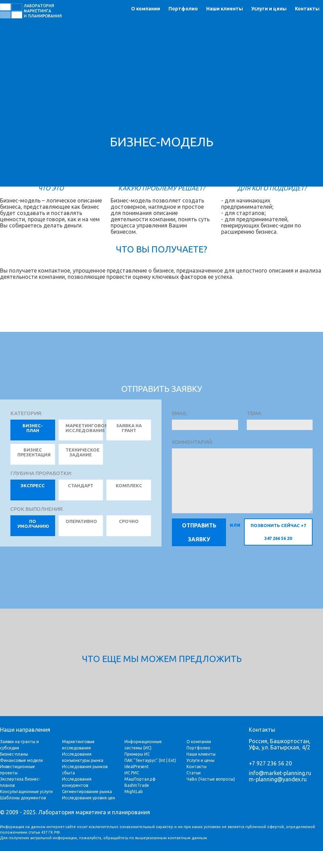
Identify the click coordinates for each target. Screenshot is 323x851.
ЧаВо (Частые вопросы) (210, 779)
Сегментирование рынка (87, 791)
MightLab (133, 791)
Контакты (307, 8)
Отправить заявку (199, 532)
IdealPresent (136, 766)
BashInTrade (136, 785)
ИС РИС (131, 773)
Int (162, 760)
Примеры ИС (137, 754)
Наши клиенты (224, 8)
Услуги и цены (269, 8)
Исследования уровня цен (88, 798)
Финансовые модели (21, 760)
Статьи (193, 773)
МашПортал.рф (140, 779)
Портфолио (183, 8)
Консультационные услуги (26, 791)
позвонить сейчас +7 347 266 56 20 (278, 532)
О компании (145, 8)
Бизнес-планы (14, 754)
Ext (171, 760)
